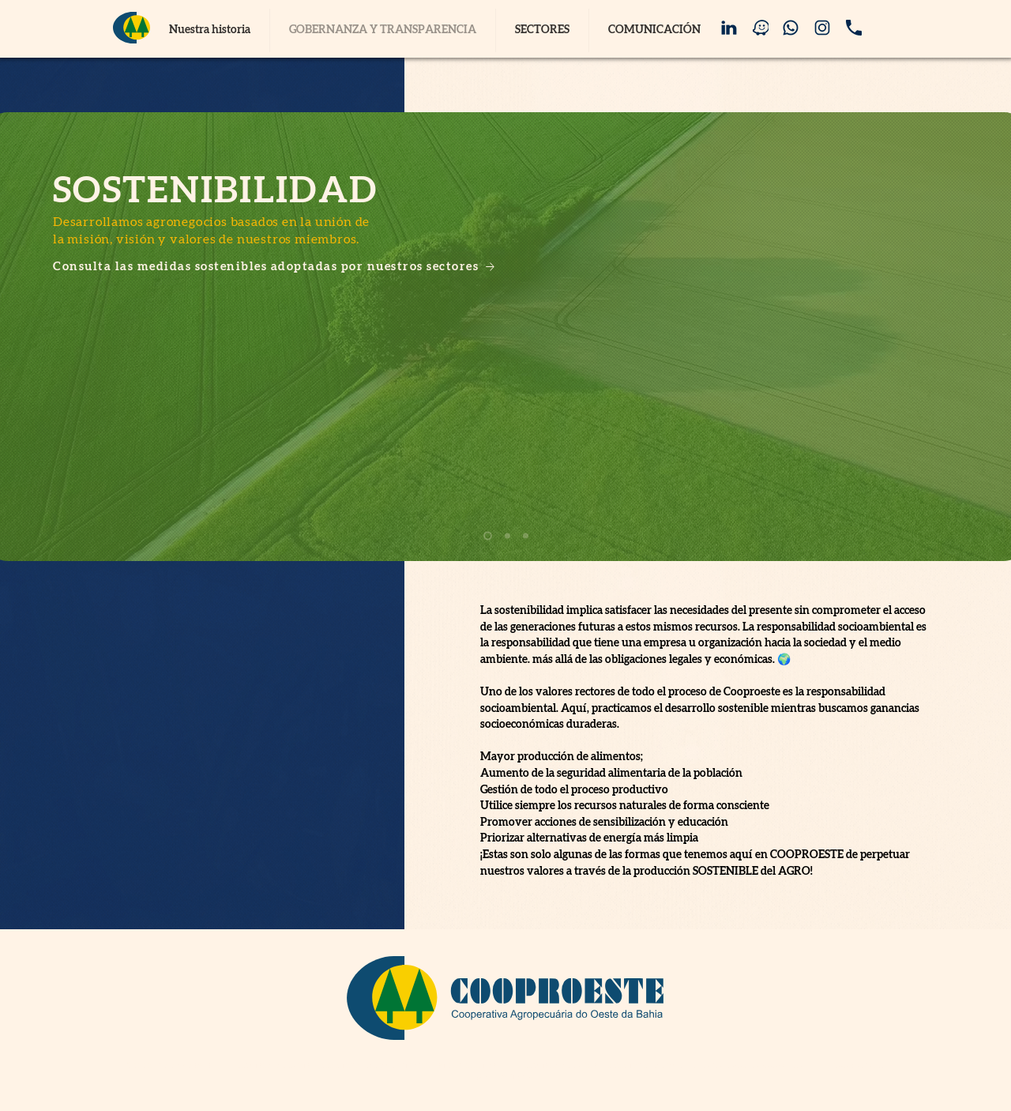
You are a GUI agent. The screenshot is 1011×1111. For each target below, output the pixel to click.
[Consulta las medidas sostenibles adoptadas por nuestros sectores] (296, 266)
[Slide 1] (487, 536)
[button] (542, 30)
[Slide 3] (525, 536)
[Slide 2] (507, 536)
